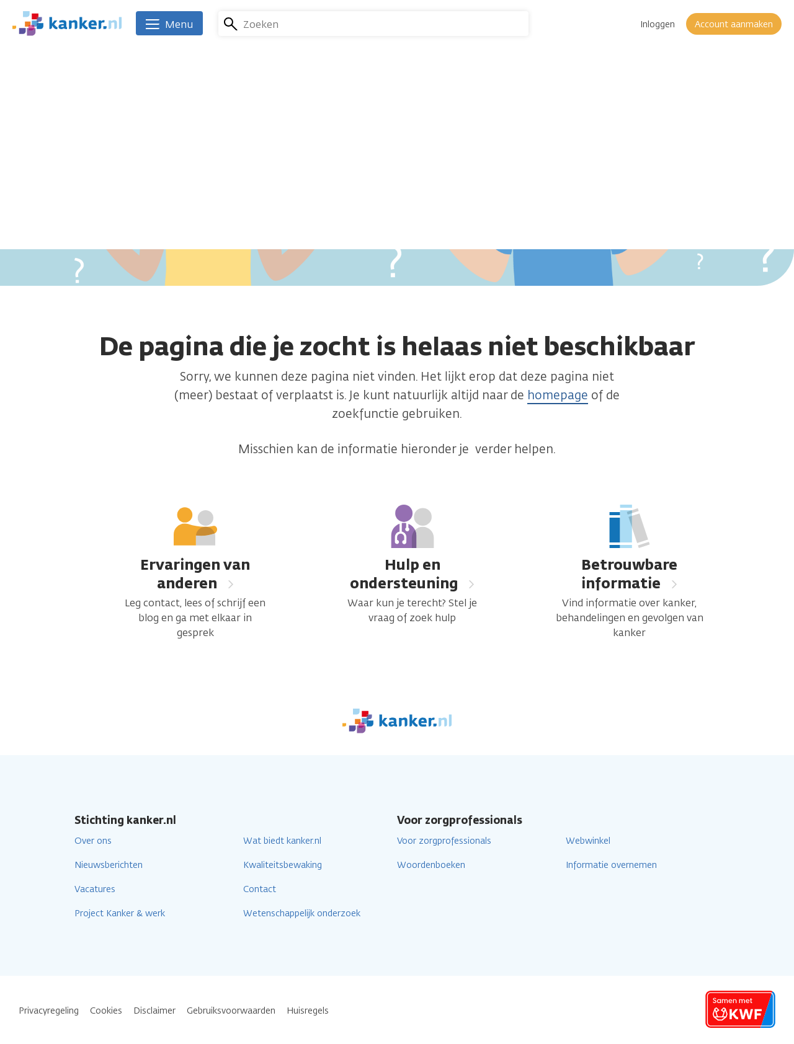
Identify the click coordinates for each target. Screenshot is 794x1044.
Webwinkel (588, 841)
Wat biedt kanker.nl (282, 841)
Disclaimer (154, 1011)
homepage (557, 395)
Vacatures (94, 889)
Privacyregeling (49, 1011)
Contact (259, 889)
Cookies (106, 1011)
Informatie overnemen (611, 865)
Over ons (93, 841)
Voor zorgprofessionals (444, 841)
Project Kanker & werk (119, 913)
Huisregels (308, 1011)
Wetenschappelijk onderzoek (301, 913)
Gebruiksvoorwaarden (231, 1011)
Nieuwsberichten (108, 865)
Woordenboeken (431, 865)
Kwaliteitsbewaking (282, 865)
